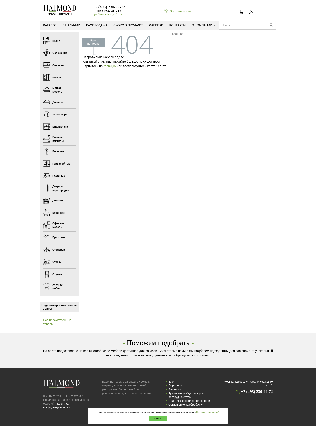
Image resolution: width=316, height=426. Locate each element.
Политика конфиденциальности (189, 401)
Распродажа (96, 25)
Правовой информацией (207, 412)
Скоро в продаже (128, 25)
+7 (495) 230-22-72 (109, 7)
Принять (158, 418)
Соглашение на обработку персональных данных (185, 406)
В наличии (71, 25)
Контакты (177, 25)
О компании (203, 25)
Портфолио (176, 385)
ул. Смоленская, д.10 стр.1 (109, 14)
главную (109, 66)
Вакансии (174, 389)
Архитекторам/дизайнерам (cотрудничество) (186, 395)
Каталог (49, 25)
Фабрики (156, 25)
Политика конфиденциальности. (57, 405)
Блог (171, 381)
